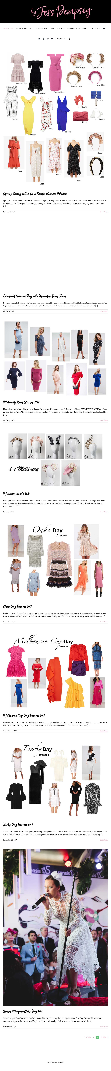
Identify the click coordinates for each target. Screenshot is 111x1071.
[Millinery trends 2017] (55, 459)
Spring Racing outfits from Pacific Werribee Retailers (35, 194)
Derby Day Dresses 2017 (18, 825)
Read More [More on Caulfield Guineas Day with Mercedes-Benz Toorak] (104, 311)
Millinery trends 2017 (16, 494)
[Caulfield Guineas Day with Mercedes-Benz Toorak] (55, 256)
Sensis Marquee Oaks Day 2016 (22, 1012)
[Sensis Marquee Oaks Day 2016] (55, 927)
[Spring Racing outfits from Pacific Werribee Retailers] (55, 119)
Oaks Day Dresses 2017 (17, 607)
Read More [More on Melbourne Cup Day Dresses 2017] (104, 731)
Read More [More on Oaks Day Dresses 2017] (104, 622)
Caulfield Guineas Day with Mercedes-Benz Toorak (35, 296)
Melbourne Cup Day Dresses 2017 (24, 716)
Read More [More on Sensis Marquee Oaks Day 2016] (104, 1027)
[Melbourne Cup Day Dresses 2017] (55, 670)
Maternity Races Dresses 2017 (21, 403)
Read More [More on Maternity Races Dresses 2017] (104, 420)
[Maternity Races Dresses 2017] (55, 358)
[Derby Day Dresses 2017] (55, 779)
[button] (69, 39)
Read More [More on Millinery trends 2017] (104, 512)
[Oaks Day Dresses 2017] (55, 561)
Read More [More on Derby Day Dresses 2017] (104, 840)
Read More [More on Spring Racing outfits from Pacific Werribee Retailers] (104, 212)
